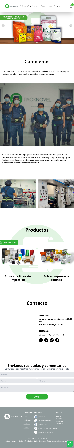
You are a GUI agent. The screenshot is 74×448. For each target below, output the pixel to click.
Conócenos (33, 6)
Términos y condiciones (59, 422)
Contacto (58, 6)
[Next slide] (70, 25)
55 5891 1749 (44, 335)
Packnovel (41, 417)
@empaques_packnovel (44, 432)
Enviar (37, 396)
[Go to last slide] (3, 25)
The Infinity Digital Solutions (35, 441)
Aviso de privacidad (59, 417)
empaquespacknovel (44, 421)
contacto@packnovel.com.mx (44, 428)
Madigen (8, 441)
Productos (46, 6)
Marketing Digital (17, 441)
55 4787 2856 (42, 424)
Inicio (23, 6)
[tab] (36, 42)
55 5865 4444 (58, 335)
